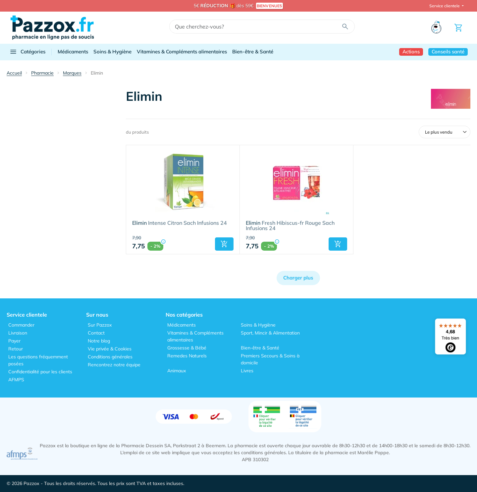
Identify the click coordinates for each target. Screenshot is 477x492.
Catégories (27, 52)
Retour (15, 349)
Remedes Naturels (187, 356)
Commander (21, 325)
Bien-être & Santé (252, 51)
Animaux (176, 371)
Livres (247, 371)
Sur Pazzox (100, 325)
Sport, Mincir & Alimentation (270, 333)
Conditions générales (110, 357)
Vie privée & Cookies (110, 349)
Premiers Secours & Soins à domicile (270, 359)
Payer (14, 341)
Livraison (17, 333)
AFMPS (16, 380)
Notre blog (99, 341)
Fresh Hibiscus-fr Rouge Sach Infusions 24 (290, 225)
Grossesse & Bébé (186, 348)
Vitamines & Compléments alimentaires (182, 51)
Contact (96, 333)
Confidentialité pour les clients (40, 372)
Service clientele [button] (445, 5)
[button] (224, 244)
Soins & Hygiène (112, 51)
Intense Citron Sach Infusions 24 (179, 223)
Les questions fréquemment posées (38, 360)
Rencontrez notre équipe (114, 365)
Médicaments (73, 51)
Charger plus (298, 278)
